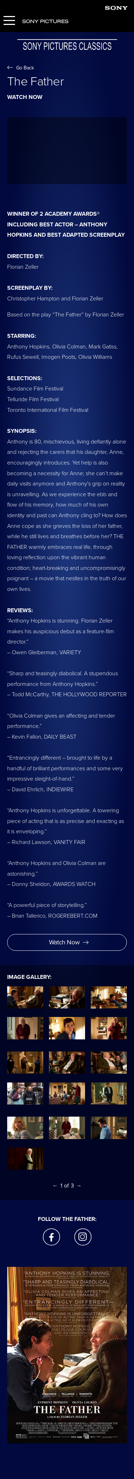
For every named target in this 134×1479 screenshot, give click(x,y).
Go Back (20, 68)
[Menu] (9, 21)
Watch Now (69, 942)
